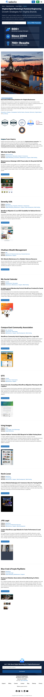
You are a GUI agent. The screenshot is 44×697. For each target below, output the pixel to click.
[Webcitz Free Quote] (37, 2)
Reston (23, 112)
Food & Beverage (16, 429)
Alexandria (3, 112)
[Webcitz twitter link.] (22, 691)
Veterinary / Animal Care (23, 205)
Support (3, 683)
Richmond (32, 112)
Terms (22, 686)
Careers (16, 683)
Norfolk (19, 112)
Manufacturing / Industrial (12, 205)
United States (19, 6)
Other (7, 428)
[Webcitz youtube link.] (27, 691)
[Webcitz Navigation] (41, 2)
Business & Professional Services (13, 254)
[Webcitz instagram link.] (19, 691)
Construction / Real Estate (12, 331)
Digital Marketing (10, 6)
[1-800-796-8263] (33, 2)
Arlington (8, 112)
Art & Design (8, 429)
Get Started (22, 671)
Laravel (7, 281)
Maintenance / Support (25, 157)
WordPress (8, 204)
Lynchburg (5, 113)
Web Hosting (34, 157)
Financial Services (25, 254)
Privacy (40, 683)
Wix (6, 252)
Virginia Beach (38, 112)
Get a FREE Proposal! (34, 23)
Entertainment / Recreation (12, 156)
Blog (28, 683)
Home (3, 6)
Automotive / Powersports (12, 379)
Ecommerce (17, 157)
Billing (9, 683)
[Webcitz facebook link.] (17, 691)
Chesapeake (14, 112)
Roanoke (27, 112)
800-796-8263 (24, 680)
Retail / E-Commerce (23, 156)
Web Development (29, 207)
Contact (22, 683)
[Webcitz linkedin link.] (24, 691)
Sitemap (34, 683)
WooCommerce (9, 154)
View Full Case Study (5, 174)
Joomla (7, 378)
